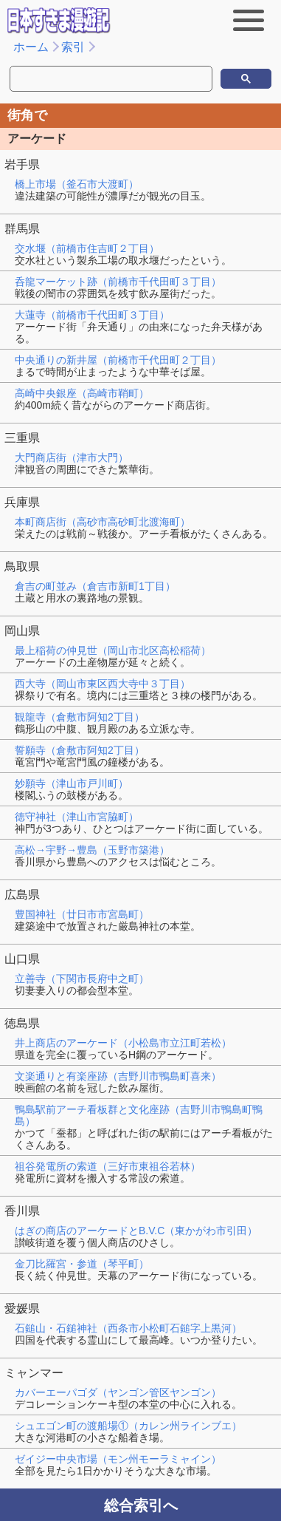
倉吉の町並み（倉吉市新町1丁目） (95, 586)
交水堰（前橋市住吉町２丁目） (87, 248)
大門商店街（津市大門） (71, 457)
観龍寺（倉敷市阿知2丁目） (80, 717)
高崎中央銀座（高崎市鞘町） (82, 393)
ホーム (31, 47)
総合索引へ (141, 1505)
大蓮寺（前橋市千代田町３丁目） (92, 315)
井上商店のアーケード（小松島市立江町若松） (123, 1043)
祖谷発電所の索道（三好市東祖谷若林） (108, 1166)
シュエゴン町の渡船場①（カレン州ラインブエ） (128, 1426)
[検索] (77, 79)
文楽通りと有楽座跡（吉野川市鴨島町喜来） (118, 1076)
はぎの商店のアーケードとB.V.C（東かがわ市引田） (136, 1230)
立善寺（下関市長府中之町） (82, 978)
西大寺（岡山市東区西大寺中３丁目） (102, 684)
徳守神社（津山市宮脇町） (77, 817)
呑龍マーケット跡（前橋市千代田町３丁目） (118, 281)
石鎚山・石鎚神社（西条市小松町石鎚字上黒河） (128, 1328)
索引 (73, 47)
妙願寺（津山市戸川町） (71, 783)
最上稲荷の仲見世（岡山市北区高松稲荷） (113, 650)
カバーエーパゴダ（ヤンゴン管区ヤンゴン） (118, 1392)
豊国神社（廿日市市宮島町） (82, 914)
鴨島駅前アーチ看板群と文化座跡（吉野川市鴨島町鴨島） (139, 1115)
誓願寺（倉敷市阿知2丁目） (80, 750)
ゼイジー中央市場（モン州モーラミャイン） (118, 1459)
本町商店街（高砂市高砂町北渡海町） (102, 522)
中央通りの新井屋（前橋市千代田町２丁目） (118, 360)
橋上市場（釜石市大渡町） (77, 184)
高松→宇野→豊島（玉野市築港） (92, 850)
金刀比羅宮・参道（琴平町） (82, 1264)
